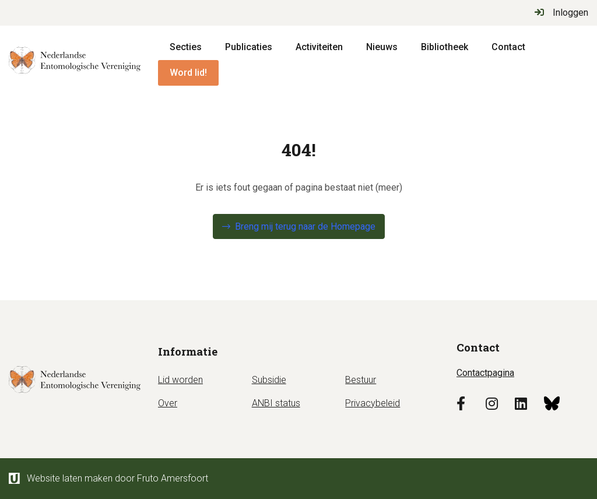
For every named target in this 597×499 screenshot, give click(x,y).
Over (167, 403)
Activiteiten (319, 46)
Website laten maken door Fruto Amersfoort (108, 478)
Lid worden (180, 379)
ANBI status (276, 403)
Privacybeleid (372, 403)
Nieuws (382, 46)
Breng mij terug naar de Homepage (305, 226)
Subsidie (269, 379)
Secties (186, 46)
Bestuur (360, 379)
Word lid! (188, 72)
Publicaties (248, 46)
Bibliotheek (444, 46)
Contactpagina (485, 372)
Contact (508, 46)
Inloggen (561, 12)
